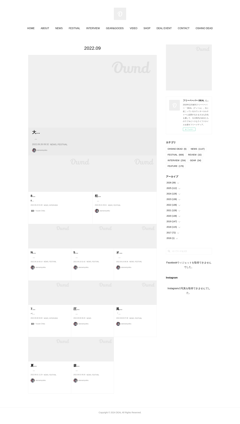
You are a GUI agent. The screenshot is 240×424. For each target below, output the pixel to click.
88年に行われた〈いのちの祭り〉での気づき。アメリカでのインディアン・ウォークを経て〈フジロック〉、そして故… (60, 214)
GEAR (195, 160)
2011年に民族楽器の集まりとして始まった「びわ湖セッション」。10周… (134, 270)
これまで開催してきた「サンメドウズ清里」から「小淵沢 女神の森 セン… (92, 383)
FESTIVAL (74, 28)
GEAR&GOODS (115, 28)
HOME (31, 28)
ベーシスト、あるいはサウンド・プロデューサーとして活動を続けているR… (50, 327)
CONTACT (183, 28)
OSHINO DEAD (204, 28)
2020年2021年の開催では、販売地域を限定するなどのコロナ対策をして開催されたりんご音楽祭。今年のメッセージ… (124, 214)
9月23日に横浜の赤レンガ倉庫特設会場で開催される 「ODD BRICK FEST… (92, 327)
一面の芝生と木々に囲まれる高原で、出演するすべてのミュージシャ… (49, 270)
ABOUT (45, 28)
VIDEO (133, 28)
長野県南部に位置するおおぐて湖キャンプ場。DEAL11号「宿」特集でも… (92, 270)
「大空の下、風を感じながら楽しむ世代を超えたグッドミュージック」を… (134, 327)
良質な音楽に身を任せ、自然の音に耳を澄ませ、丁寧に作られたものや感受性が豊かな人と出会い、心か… (92, 145)
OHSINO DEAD (177, 149)
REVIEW (195, 154)
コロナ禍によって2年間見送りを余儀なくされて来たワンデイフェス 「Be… (49, 383)
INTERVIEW (93, 28)
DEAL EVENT (164, 28)
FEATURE (176, 166)
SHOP (147, 28)
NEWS (59, 28)
